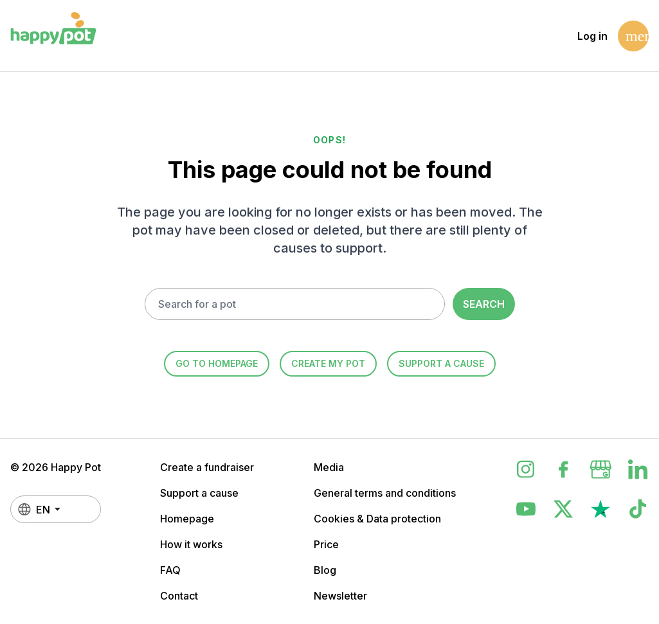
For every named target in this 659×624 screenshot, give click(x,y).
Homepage (187, 518)
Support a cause (441, 363)
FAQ (170, 570)
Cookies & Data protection (377, 518)
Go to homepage (217, 363)
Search (484, 304)
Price (326, 544)
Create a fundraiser (207, 467)
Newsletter (340, 595)
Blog (325, 570)
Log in (592, 36)
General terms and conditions (385, 492)
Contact (179, 595)
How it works (191, 544)
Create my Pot (328, 363)
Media (329, 467)
